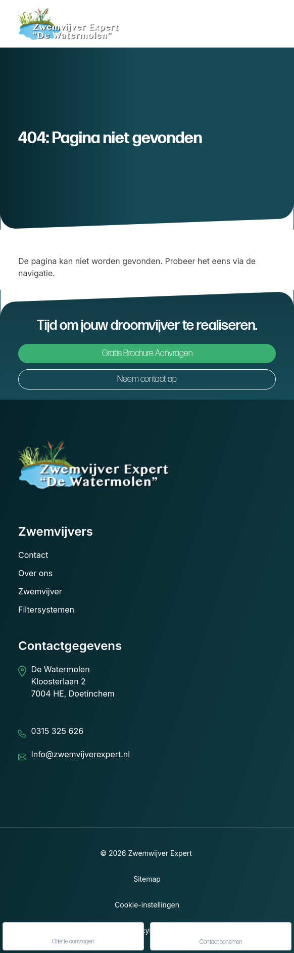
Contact (33, 555)
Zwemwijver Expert (160, 853)
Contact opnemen (221, 937)
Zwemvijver (40, 591)
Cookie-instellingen (147, 904)
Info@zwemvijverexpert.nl (80, 754)
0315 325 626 (57, 731)
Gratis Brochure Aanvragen (147, 353)
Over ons (35, 573)
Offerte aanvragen (73, 937)
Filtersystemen (46, 609)
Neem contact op (147, 379)
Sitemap (147, 879)
